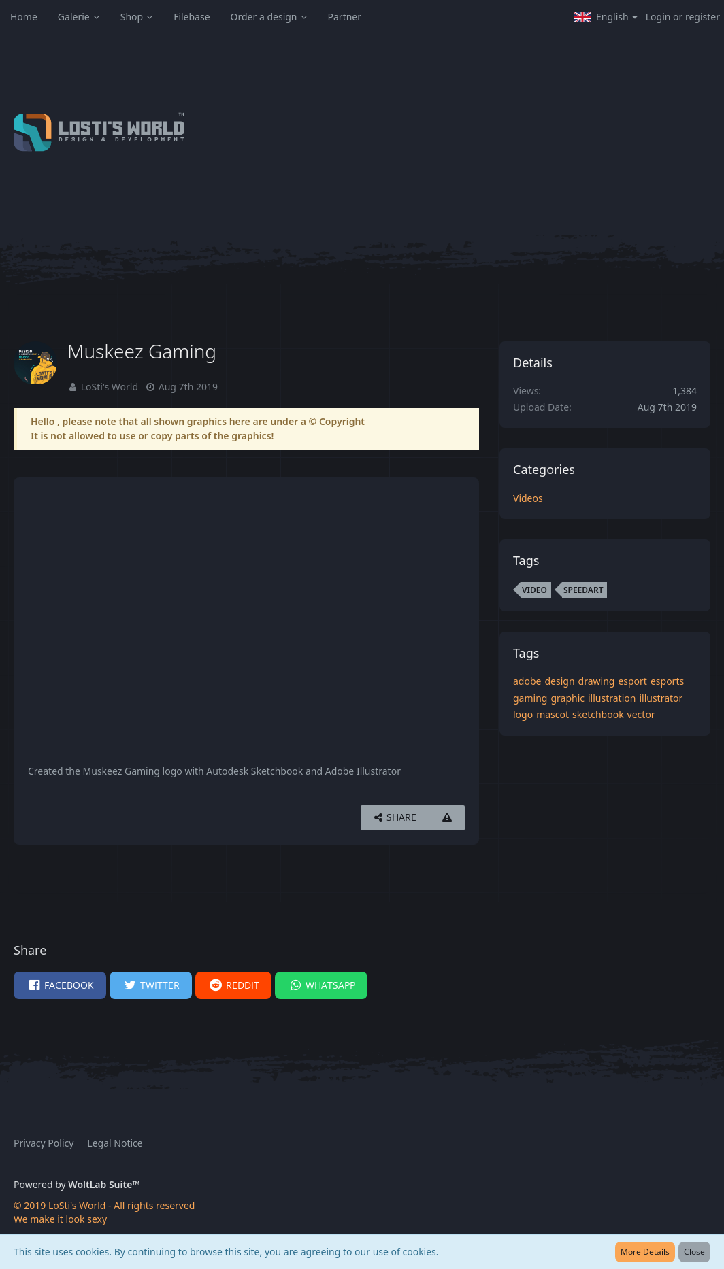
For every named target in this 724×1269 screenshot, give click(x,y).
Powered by (76, 1184)
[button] (606, 17)
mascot (552, 714)
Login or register (683, 16)
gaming (530, 698)
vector (641, 714)
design (559, 681)
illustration (612, 698)
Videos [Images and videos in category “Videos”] (528, 498)
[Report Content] (447, 817)
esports (667, 681)
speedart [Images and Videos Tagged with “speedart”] (583, 590)
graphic (567, 698)
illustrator (660, 698)
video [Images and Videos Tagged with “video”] (534, 590)
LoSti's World (109, 386)
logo (523, 714)
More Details (645, 1251)
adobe (527, 681)
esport (632, 681)
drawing (596, 681)
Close (694, 1251)
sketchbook (598, 714)
